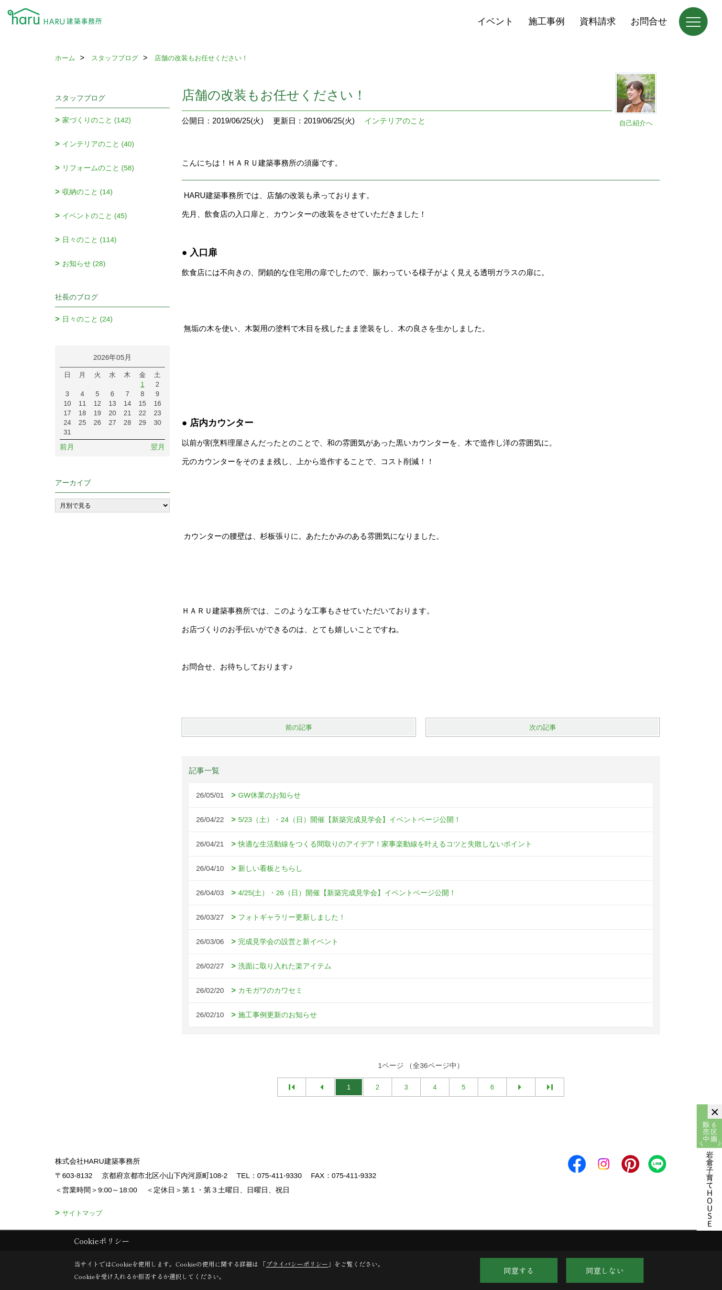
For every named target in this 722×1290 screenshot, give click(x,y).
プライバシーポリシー (297, 1263)
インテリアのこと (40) (98, 144)
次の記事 (542, 727)
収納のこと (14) (87, 192)
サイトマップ (82, 1213)
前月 (67, 447)
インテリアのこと (395, 121)
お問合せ (649, 21)
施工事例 (546, 21)
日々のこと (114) (89, 239)
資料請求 (598, 21)
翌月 (158, 447)
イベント (495, 21)
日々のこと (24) (87, 319)
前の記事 (298, 727)
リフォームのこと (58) (98, 168)
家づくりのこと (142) (96, 120)
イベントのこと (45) (94, 215)
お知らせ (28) (84, 263)
